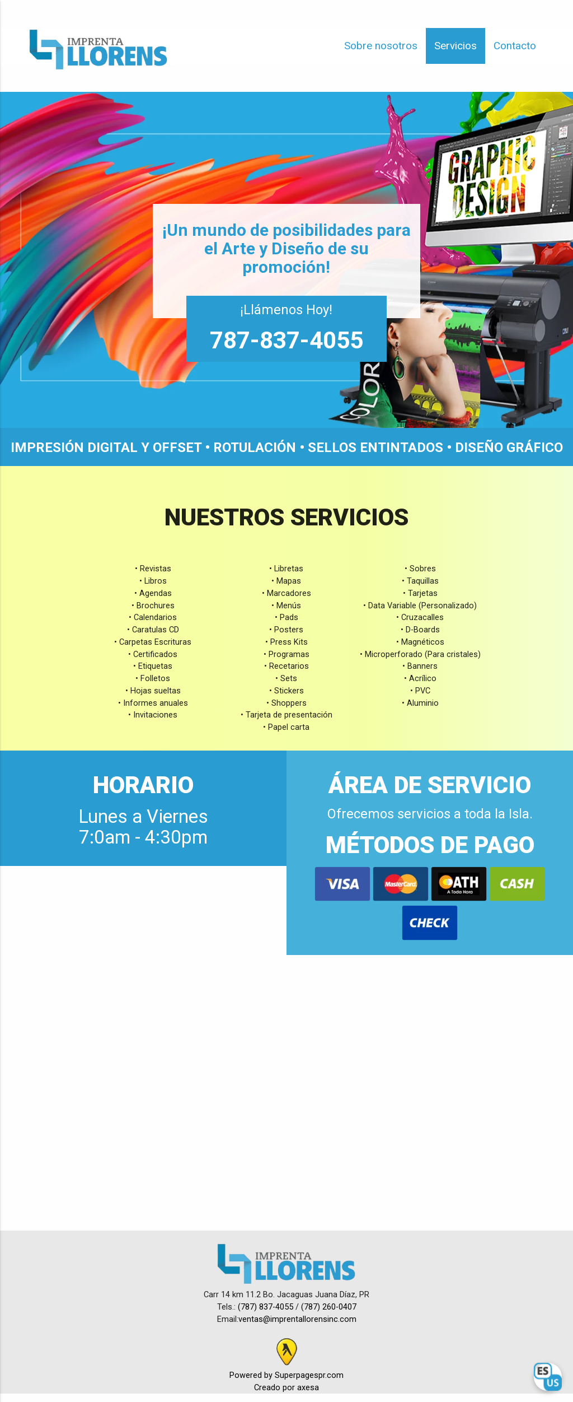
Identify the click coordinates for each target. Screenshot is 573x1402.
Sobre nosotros (380, 46)
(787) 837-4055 (266, 1307)
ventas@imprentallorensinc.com (297, 1319)
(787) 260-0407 (328, 1307)
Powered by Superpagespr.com (286, 1375)
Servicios (455, 46)
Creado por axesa (286, 1387)
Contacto (515, 46)
